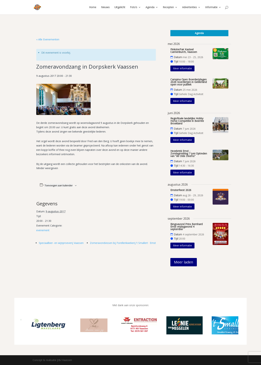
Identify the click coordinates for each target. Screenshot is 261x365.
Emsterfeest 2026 (180, 190)
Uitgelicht (119, 7)
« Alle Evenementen (47, 39)
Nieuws (105, 7)
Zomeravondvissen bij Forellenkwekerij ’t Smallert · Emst (123, 243)
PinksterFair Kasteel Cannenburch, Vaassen (183, 51)
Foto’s (133, 7)
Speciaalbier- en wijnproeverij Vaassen (61, 243)
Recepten (168, 7)
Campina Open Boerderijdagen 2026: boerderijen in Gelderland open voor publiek (188, 82)
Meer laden (183, 262)
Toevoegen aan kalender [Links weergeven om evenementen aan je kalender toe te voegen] (59, 185)
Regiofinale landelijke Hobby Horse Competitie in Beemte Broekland (187, 121)
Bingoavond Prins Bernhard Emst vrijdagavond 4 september (186, 226)
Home (92, 7)
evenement (42, 230)
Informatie (211, 7)
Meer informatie (182, 68)
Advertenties (189, 7)
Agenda (150, 7)
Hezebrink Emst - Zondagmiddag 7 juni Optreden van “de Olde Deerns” (188, 153)
